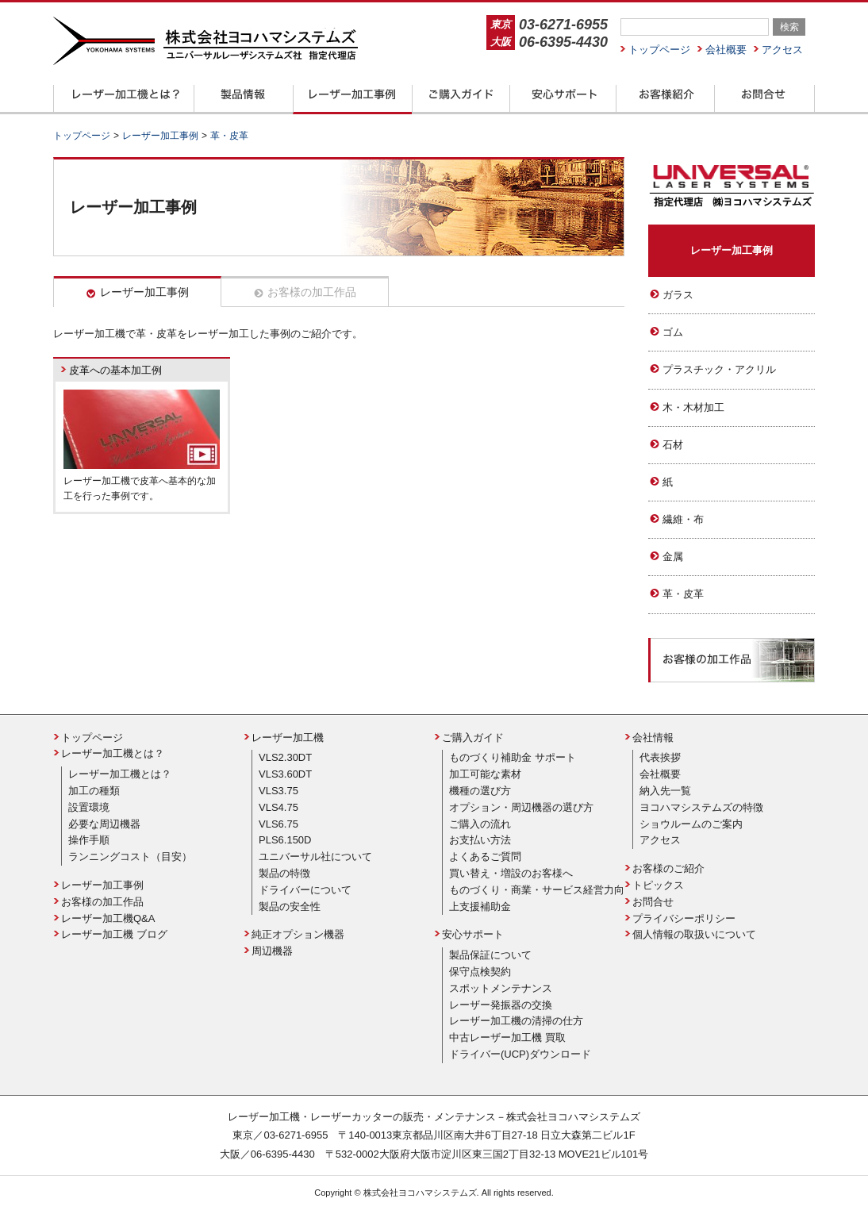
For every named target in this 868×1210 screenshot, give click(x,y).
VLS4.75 (278, 807)
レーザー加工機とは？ (112, 753)
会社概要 (726, 50)
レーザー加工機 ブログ (114, 934)
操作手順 (88, 840)
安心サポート (473, 934)
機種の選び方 (480, 791)
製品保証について (490, 955)
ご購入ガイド (473, 737)
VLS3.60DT (285, 774)
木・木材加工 (693, 407)
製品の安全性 (290, 906)
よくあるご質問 (485, 856)
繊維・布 (683, 519)
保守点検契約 (480, 972)
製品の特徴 (284, 873)
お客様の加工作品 (311, 292)
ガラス (678, 295)
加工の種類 (94, 791)
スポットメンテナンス (500, 988)
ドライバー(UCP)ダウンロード (520, 1054)
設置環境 (88, 807)
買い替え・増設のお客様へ (511, 873)
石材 (673, 445)
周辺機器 (272, 951)
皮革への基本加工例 (115, 370)
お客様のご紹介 (668, 868)
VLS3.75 (278, 791)
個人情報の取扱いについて (694, 934)
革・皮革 (683, 594)
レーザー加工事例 (144, 292)
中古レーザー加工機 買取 (507, 1037)
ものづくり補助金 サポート (512, 757)
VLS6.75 (278, 824)
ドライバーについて (305, 890)
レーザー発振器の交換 (500, 1005)
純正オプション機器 (298, 934)
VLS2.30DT (285, 757)
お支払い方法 (480, 840)
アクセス (782, 50)
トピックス (658, 885)
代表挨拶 (660, 757)
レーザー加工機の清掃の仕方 (516, 1021)
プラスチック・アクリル (719, 369)
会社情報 (653, 737)
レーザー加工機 (288, 737)
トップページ (659, 50)
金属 (673, 557)
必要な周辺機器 (104, 824)
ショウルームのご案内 (691, 824)
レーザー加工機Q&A (108, 918)
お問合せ (653, 902)
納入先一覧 (665, 791)
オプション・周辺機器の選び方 (521, 807)
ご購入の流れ (480, 824)
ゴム (673, 332)
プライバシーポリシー (683, 918)
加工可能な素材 (485, 774)
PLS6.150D (285, 840)
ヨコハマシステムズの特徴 (701, 807)
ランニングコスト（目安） (130, 856)
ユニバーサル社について (315, 856)
